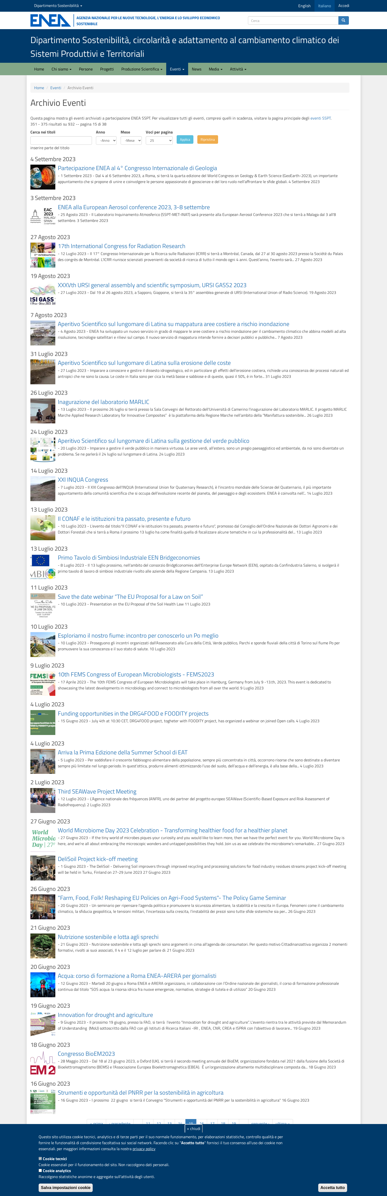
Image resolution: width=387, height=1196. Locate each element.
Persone (86, 69)
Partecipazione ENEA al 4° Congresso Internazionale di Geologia (137, 167)
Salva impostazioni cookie (65, 1188)
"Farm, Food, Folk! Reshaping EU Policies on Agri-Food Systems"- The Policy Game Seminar (172, 897)
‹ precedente (119, 1124)
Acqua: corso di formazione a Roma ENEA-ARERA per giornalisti (137, 975)
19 (234, 1124)
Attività (238, 69)
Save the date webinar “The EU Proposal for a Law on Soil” (130, 596)
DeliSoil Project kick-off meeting (98, 858)
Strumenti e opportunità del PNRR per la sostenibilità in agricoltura (141, 1092)
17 (212, 1124)
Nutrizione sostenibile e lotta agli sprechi (108, 936)
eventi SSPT (320, 118)
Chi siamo (62, 69)
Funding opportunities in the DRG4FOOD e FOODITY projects (133, 713)
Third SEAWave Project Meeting (97, 791)
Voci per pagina (159, 132)
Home (39, 69)
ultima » (283, 1124)
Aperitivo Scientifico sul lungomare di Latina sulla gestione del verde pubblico (153, 440)
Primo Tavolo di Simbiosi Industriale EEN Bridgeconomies (129, 557)
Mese (125, 132)
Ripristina (208, 139)
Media (216, 69)
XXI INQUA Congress (83, 479)
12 (158, 1124)
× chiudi (193, 1128)
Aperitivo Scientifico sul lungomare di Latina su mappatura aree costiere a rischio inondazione (173, 323)
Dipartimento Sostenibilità (58, 5)
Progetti (107, 69)
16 (201, 1124)
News (196, 69)
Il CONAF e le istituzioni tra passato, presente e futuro (124, 518)
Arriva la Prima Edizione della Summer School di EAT (123, 752)
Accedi (343, 5)
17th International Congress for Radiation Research (121, 245)
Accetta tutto (332, 1188)
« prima (96, 1124)
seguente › (260, 1124)
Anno (100, 132)
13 (169, 1124)
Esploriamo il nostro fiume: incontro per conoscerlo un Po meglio (138, 635)
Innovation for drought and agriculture (105, 1014)
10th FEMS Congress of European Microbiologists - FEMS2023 (136, 674)
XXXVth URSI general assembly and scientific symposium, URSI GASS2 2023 (152, 284)
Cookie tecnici (55, 1159)
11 (148, 1124)
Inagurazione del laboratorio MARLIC (103, 401)
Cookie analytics (57, 1171)
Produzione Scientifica (141, 69)
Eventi (177, 69)
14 (180, 1124)
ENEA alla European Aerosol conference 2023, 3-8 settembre (134, 206)
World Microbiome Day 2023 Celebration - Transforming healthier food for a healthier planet (172, 830)
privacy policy (144, 1149)
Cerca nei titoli (42, 132)
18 (223, 1124)
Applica (185, 139)
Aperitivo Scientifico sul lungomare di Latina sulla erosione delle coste (144, 362)
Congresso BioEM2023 (86, 1053)
